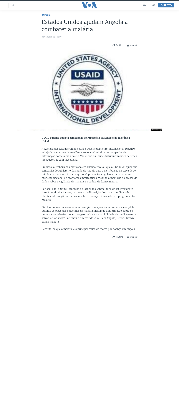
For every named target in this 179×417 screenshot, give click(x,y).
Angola (46, 15)
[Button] (118, 45)
